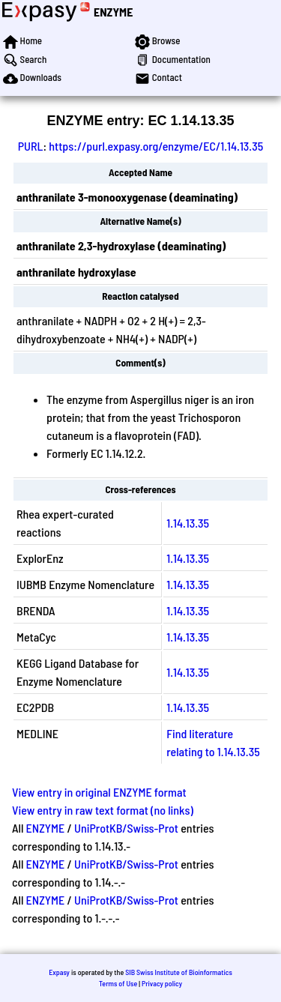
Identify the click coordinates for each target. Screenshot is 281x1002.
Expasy (59, 972)
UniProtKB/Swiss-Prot (126, 828)
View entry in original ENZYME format (99, 792)
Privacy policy (162, 983)
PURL (30, 146)
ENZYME (113, 11)
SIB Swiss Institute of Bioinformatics (178, 972)
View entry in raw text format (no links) (102, 810)
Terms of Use (118, 983)
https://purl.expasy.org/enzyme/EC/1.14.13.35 (156, 146)
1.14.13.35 (187, 523)
